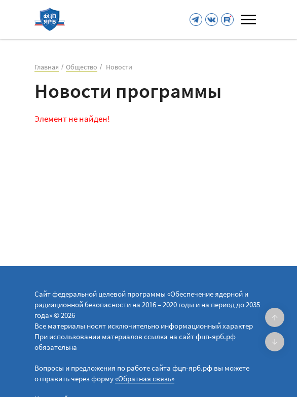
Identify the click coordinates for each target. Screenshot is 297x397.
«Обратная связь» (144, 378)
